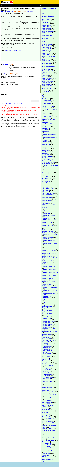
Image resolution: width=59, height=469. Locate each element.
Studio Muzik (45, 408)
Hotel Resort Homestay (48, 106)
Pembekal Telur (46, 238)
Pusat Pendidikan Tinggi (48, 365)
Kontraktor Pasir (46, 171)
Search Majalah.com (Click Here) (49, 9)
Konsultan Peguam (47, 156)
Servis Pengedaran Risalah (49, 383)
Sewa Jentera (45, 390)
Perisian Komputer (47, 336)
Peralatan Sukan (46, 334)
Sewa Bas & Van (46, 389)
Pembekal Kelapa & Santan (49, 219)
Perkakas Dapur (46, 337)
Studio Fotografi (46, 400)
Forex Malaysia (46, 99)
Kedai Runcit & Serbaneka (49, 134)
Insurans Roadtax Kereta (48, 116)
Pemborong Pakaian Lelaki (49, 269)
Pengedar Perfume (47, 306)
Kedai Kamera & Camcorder (49, 131)
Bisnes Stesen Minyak (47, 81)
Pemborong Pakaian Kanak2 (49, 266)
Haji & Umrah (45, 102)
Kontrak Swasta (46, 159)
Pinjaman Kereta (46, 346)
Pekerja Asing (45, 203)
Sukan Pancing (46, 414)
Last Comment (30, 11)
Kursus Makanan (46, 180)
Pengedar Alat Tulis (47, 297)
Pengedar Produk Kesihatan (49, 314)
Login (49, 5)
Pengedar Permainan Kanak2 (49, 308)
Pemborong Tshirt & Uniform (49, 281)
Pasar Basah (45, 202)
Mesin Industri (46, 190)
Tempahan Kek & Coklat (48, 430)
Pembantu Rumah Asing (48, 208)
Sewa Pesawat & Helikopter (49, 394)
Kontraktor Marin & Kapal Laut (50, 165)
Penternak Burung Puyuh (48, 321)
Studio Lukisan (46, 403)
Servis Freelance (46, 378)
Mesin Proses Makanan (48, 193)
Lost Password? (18, 103)
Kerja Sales (45, 153)
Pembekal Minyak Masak (48, 233)
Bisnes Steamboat (46, 79)
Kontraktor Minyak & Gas (48, 168)
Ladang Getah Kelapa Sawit (49, 182)
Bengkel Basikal (46, 21)
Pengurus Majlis (46, 316)
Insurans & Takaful (47, 115)
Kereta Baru (45, 143)
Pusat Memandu (46, 362)
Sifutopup (5, 64)
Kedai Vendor (45, 141)
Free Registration (8, 103)
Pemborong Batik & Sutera (49, 246)
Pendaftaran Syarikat (47, 294)
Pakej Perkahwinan (47, 199)
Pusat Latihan (45, 361)
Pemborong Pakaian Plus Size (50, 272)
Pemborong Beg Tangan (48, 250)
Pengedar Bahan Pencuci (48, 299)
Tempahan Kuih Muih (47, 436)
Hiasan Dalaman (46, 103)
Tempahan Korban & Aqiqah (49, 433)
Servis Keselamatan (47, 380)
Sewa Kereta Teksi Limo (48, 392)
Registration (43, 5)
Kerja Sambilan (46, 155)
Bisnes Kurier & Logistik (48, 56)
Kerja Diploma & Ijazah (48, 146)
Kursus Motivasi (46, 181)
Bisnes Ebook (45, 41)
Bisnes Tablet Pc (46, 82)
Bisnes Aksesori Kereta (48, 31)
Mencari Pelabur (18, 50)
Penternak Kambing (47, 324)
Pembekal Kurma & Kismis (49, 227)
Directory (24, 5)
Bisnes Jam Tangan (47, 50)
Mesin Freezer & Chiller (48, 188)
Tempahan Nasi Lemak (48, 440)
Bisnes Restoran (9, 50)
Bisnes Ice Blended (47, 48)
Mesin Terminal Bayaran (48, 194)
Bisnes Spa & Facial (47, 78)
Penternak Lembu (46, 325)
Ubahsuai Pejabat (46, 443)
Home (2, 5)
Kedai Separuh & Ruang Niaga (50, 137)
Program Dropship (47, 356)
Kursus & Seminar (47, 177)
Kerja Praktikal (46, 152)
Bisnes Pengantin (46, 63)
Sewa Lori (44, 393)
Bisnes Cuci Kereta (47, 37)
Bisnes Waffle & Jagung (48, 87)
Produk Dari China (46, 352)
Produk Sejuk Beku (47, 353)
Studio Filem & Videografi (49, 397)
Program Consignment (48, 355)
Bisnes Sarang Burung (48, 74)
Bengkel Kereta (46, 23)
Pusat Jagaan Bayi (46, 359)
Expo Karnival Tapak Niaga (49, 96)
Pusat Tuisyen (45, 371)
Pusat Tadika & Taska (47, 369)
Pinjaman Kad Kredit (47, 344)
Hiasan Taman (45, 104)
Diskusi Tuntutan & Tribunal (49, 93)
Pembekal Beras (46, 213)
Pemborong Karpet (47, 256)
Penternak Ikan (46, 322)
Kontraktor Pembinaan (48, 172)
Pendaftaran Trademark (48, 296)
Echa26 (4, 73)
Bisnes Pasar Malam (47, 60)
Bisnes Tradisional (47, 84)
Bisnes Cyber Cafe (46, 38)
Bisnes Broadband (47, 32)
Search (14, 5)
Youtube (30, 5)
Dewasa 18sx (45, 90)
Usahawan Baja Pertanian (48, 448)
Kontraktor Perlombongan (49, 174)
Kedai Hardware (46, 127)
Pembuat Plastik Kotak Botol (49, 290)
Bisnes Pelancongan (47, 62)
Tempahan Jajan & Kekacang (49, 422)
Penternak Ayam (46, 319)
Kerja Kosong (45, 150)
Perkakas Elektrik (46, 339)
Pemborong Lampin (47, 261)
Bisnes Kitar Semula (47, 53)
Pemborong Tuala (46, 284)
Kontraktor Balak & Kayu (48, 162)
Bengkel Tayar (45, 26)
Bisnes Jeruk (45, 51)
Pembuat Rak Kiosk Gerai (48, 293)
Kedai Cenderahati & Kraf (48, 119)
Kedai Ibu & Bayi (46, 128)
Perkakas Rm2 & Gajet (48, 340)
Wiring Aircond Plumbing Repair (48, 460)
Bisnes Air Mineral (46, 28)
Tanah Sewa (45, 415)
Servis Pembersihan (47, 381)
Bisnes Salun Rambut (47, 72)
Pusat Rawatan (46, 368)
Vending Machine (46, 455)
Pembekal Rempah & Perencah (50, 234)
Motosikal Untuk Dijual (48, 196)
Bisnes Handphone (47, 44)
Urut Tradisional (46, 446)
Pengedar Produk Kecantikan (49, 311)
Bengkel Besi (45, 22)
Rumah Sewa (45, 375)
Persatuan (44, 13)
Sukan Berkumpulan (47, 411)
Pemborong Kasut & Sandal (49, 258)
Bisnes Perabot (46, 65)
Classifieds (8, 5)
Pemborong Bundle (47, 252)
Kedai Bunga (45, 118)
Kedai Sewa (45, 140)
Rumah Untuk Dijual (47, 377)
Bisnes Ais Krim (46, 29)
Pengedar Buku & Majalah (49, 302)
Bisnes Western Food (47, 88)
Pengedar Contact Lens (48, 305)
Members (36, 5)
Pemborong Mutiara (47, 262)
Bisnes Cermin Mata (47, 35)
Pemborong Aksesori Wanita (49, 243)
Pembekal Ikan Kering (48, 218)
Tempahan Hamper (47, 421)
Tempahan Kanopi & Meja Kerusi (49, 426)
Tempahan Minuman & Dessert (48, 438)
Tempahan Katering (47, 428)
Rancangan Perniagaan (48, 372)
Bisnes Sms (45, 77)
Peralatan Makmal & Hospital (50, 328)
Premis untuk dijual (47, 350)
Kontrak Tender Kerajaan (48, 160)
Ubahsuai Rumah (46, 445)
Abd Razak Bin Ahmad (7, 11)
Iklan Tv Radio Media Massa (49, 109)
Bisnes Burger (45, 34)
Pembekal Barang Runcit (48, 210)
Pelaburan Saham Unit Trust (49, 205)
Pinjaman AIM (45, 342)
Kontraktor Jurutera (47, 163)
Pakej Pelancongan (47, 197)
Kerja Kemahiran (46, 149)
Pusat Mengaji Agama (47, 364)
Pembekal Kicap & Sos (48, 225)
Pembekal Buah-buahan (48, 215)
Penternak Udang (46, 327)
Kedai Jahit (45, 130)
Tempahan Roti (46, 442)
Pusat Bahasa (45, 358)
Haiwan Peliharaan (47, 100)
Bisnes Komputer (46, 54)
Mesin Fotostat (46, 187)
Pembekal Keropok (47, 224)
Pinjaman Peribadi (47, 347)
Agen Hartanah (46, 19)
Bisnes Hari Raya (46, 46)
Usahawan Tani (46, 453)
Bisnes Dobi (45, 40)
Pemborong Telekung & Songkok (48, 279)
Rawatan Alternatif (47, 374)
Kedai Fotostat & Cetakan (48, 124)
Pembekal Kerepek (47, 222)
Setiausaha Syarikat (47, 387)
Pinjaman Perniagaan (47, 349)
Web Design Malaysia (47, 456)
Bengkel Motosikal (47, 25)
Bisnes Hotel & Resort (48, 47)
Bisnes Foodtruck (46, 43)
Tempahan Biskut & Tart (48, 418)
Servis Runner (45, 386)
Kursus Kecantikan (47, 178)
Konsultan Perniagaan (48, 16)
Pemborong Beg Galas (48, 249)
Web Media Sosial (46, 458)
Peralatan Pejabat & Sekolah (49, 331)
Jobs (19, 5)
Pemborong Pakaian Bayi (48, 264)
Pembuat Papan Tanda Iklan (49, 287)
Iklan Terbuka (45, 107)
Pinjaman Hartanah (47, 343)
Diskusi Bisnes (46, 91)
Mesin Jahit (45, 191)
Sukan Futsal (45, 412)
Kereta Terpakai (46, 144)
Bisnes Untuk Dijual (47, 85)
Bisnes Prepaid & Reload (48, 66)
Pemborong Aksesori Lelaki (49, 240)
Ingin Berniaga (46, 113)
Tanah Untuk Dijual (47, 417)
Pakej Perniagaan (46, 15)
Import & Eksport (46, 112)
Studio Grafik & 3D (47, 402)
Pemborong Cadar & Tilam (49, 253)
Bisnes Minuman (46, 59)
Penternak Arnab (46, 318)
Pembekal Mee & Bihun (48, 231)
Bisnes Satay (45, 75)
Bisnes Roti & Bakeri (47, 71)
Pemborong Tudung (47, 286)
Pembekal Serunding (47, 237)
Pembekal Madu (46, 230)
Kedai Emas (45, 122)
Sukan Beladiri (46, 409)
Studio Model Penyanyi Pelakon (48, 405)
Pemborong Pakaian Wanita (49, 275)
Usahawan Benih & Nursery (49, 450)
